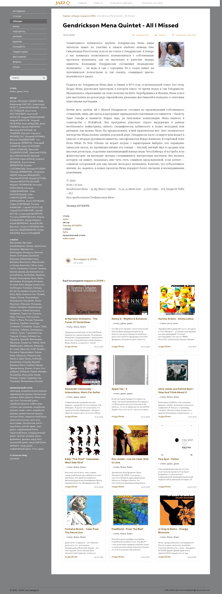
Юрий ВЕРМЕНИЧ (19, 223)
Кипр (12, 355)
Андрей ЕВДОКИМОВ (33, 117)
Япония (38, 381)
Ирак (33, 278)
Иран (40, 278)
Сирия (22, 378)
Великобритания (29, 258)
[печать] (160, 35)
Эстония (14, 349)
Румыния (38, 320)
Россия (28, 320)
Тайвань (24, 329)
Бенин (13, 255)
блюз (13, 91)
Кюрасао (21, 355)
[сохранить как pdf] (184, 35)
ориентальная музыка (31, 413)
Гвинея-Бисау (17, 368)
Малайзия (28, 300)
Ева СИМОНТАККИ (20, 155)
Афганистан (26, 249)
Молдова (36, 304)
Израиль (40, 275)
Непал (13, 307)
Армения (14, 249)
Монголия (27, 374)
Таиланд (14, 329)
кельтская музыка (19, 420)
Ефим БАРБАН (27, 159)
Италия (14, 284)
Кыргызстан (28, 294)
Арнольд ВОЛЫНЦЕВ (21, 130)
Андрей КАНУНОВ (20, 120)
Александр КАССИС (20, 104)
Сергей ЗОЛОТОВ (32, 207)
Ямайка (41, 349)
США (43, 326)
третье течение (25, 436)
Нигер (37, 374)
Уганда (23, 336)
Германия (22, 268)
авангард (15, 390)
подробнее (71, 346)
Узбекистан (34, 336)
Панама (37, 313)
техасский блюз (18, 432)
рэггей (25, 426)
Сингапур (34, 323)
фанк (38, 436)
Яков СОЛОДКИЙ (30, 233)
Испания (38, 281)
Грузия (13, 271)
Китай (13, 291)
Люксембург (32, 297)
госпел (13, 407)
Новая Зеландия (31, 310)
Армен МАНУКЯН (31, 126)
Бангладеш (16, 252)
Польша (20, 316)
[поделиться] (140, 35)
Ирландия (15, 281)
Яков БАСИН (36, 223)
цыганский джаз (19, 442)
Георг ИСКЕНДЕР (30, 146)
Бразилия (34, 255)
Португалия (32, 316)
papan (13, 101)
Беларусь (28, 252)
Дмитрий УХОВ (37, 152)
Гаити (13, 268)
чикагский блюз (37, 442)
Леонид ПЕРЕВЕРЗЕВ (21, 171)
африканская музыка (21, 394)
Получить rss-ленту (151, 3)
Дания (21, 271)
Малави (42, 371)
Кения (38, 352)
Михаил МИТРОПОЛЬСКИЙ (24, 181)
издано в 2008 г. (88, 16)
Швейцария (16, 345)
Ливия (33, 371)
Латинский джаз (29, 400)
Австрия (26, 242)
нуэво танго (25, 410)
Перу (12, 316)
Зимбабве (29, 275)
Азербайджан (17, 246)
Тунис (22, 332)
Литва (21, 297)
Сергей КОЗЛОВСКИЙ (21, 210)
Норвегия (15, 313)
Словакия (15, 326)
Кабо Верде (25, 284)
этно (26, 91)
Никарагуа (15, 310)
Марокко (15, 304)
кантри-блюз (17, 416)
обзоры (75, 16)
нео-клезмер (25, 407)
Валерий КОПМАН (35, 136)
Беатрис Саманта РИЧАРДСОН (26, 226)
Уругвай (24, 339)
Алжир (29, 246)
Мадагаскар (34, 355)
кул (11, 400)
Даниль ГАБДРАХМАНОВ (23, 229)
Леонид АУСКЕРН (35, 168)
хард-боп (36, 439)
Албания (36, 358)
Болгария (22, 255)
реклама (14, 458)
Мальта (14, 358)
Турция (14, 336)
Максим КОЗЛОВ (19, 178)
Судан (36, 326)
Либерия (24, 371)
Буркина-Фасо (17, 365)
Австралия (15, 242)
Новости (98, 3)
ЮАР (33, 349)
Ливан (13, 297)
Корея (32, 291)
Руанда (14, 378)
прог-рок (35, 420)
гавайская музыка (19, 403)
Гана (40, 265)
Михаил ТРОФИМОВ (21, 184)
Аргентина (40, 246)
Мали (38, 300)
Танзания (15, 381)
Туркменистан (34, 332)
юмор (16, 66)
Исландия (27, 281)
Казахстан (38, 284)
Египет (28, 368)
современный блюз (27, 429)
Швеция (28, 345)
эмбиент (14, 445)
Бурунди (14, 258)
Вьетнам (24, 265)
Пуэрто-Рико (17, 320)
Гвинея (38, 365)
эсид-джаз (26, 445)
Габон (33, 265)
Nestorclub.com (203, 590)
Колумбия (23, 291)
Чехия (35, 342)
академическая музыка (33, 390)
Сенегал (14, 323)
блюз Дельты (26, 397)
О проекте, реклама (121, 3)
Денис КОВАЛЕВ (18, 149)
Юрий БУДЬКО (33, 220)
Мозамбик (15, 374)
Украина (14, 339)
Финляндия (36, 339)
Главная (82, 3)
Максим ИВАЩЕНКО (29, 175)
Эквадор (38, 345)
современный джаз (20, 448)
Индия (13, 278)
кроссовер (15, 423)
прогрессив (29, 423)
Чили (42, 342)
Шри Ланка (25, 358)
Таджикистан (34, 378)
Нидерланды (35, 307)
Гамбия (30, 365)
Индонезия (24, 278)
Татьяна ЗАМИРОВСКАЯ (23, 217)
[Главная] (63, 3)
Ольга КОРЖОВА (35, 201)
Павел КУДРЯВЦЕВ (20, 204)
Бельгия (38, 252)
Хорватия (26, 342)
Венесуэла (25, 262)
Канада (37, 287)
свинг (32, 426)
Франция (15, 342)
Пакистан (26, 313)
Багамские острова (20, 362)
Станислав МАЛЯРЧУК (30, 213)
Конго (37, 368)
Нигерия (22, 307)
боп (17, 400)
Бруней (36, 362)
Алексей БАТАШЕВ (29, 107)
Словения (26, 326)
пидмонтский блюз (35, 416)
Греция (42, 268)
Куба (18, 294)
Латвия (40, 294)
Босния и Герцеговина (22, 352)
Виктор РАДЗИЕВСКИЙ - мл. (25, 139)
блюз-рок (40, 397)
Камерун (27, 287)
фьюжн (26, 439)
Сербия (24, 323)
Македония (16, 300)
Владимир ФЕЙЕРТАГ (21, 143)
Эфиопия (25, 349)
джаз (19, 91)
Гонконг (33, 268)
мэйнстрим (36, 403)
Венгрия (14, 262)
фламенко (15, 439)
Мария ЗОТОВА (37, 178)
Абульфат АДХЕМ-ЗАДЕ (31, 101)
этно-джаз (38, 448)
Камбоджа (16, 287)
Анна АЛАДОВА (30, 123)
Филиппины (27, 381)
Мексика (25, 304)
